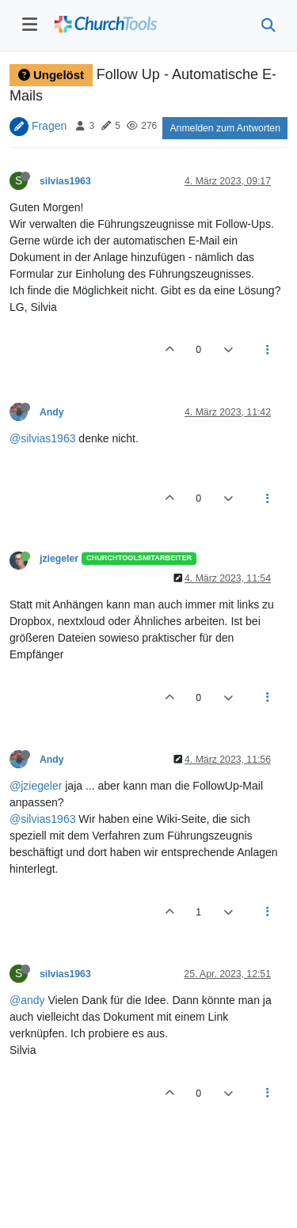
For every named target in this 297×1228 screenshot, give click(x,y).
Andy (52, 412)
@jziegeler (36, 785)
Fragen (49, 125)
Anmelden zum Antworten (224, 128)
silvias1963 (65, 181)
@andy (27, 1000)
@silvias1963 (42, 438)
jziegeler (59, 558)
